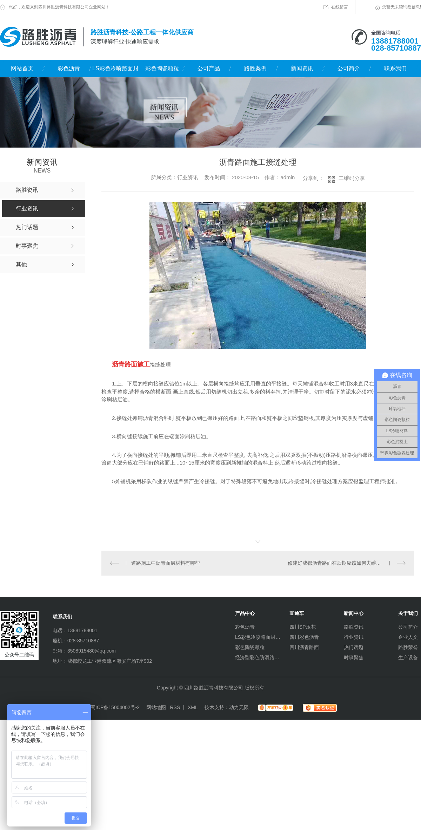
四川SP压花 (302, 626)
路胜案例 (255, 68)
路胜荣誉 (408, 647)
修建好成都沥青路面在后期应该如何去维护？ (337, 563)
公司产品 (209, 68)
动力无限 (239, 707)
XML (193, 707)
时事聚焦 (353, 657)
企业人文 (408, 637)
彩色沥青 (69, 68)
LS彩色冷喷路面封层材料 (115, 71)
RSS (175, 707)
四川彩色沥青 (304, 637)
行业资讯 (353, 637)
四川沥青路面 (304, 647)
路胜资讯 (353, 626)
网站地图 (156, 707)
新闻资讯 (302, 68)
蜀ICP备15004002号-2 (115, 707)
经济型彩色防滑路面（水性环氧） (258, 657)
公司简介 (349, 68)
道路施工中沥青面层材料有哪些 (165, 563)
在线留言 (339, 7)
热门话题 (353, 647)
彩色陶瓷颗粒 (162, 68)
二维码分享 (352, 178)
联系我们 (395, 68)
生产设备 (408, 657)
